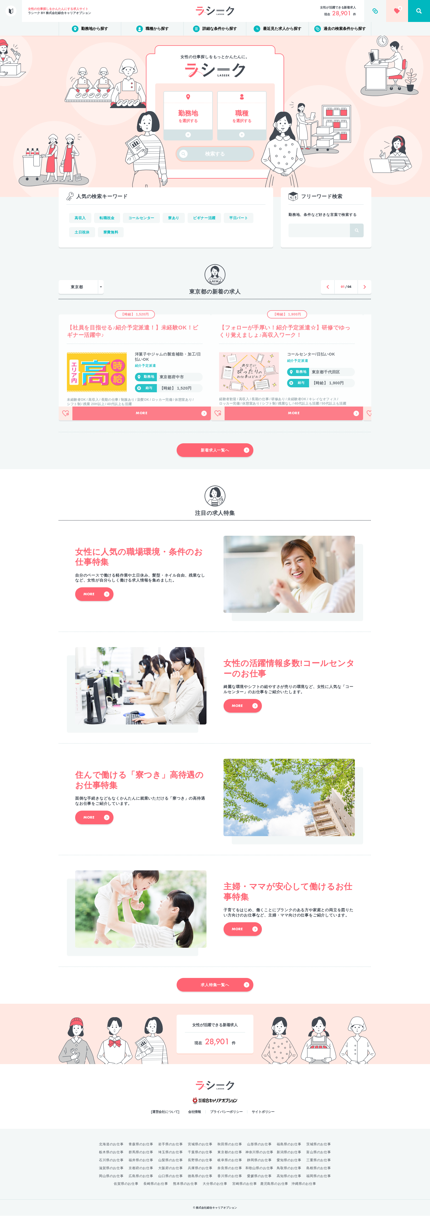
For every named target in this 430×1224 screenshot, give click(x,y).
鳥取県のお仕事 (289, 1176)
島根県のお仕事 (318, 1176)
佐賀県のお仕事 (126, 1192)
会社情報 (194, 1120)
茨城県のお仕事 (318, 1152)
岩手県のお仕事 (170, 1152)
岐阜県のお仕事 (229, 1168)
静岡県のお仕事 (259, 1168)
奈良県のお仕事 (229, 1176)
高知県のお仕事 (289, 1184)
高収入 (80, 218)
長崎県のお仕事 (155, 1192)
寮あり (173, 218)
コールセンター (141, 218)
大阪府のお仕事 (170, 1176)
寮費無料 (110, 232)
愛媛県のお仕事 (259, 1184)
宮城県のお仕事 (200, 1152)
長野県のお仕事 (200, 1168)
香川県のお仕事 (229, 1184)
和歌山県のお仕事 (259, 1176)
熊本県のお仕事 (185, 1192)
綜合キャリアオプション (215, 1109)
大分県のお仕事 (215, 1192)
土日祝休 (82, 232)
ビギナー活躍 (204, 218)
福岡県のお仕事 (318, 1184)
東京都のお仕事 (229, 1160)
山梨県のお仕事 (170, 1168)
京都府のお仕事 (141, 1176)
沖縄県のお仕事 (304, 1192)
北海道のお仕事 (111, 1152)
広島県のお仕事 (141, 1184)
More (171, 421)
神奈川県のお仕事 (259, 1160)
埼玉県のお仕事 (170, 1160)
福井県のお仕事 (141, 1168)
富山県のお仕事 (318, 1160)
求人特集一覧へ (225, 993)
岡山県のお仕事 (111, 1184)
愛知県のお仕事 (289, 1168)
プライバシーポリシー (226, 1120)
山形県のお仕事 (259, 1152)
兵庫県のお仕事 (200, 1176)
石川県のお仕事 (111, 1168)
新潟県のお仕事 (289, 1160)
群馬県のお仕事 (141, 1160)
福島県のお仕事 (289, 1152)
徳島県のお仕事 (200, 1184)
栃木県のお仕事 (111, 1160)
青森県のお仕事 (141, 1152)
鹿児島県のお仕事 (274, 1192)
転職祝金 (107, 218)
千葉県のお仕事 (200, 1160)
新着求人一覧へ (225, 458)
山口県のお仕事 (170, 1184)
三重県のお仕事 (318, 1168)
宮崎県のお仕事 (244, 1192)
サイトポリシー (263, 1120)
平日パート (238, 218)
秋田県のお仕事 (229, 1152)
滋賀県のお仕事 (111, 1176)
